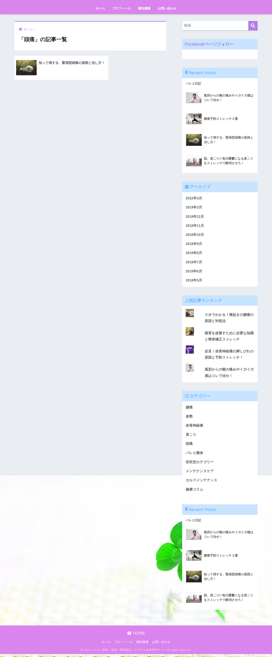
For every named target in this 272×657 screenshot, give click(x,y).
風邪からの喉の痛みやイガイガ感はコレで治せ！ (229, 374)
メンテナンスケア (200, 474)
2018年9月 (194, 244)
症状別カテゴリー (200, 464)
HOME (136, 636)
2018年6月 (194, 272)
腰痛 (189, 409)
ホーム (100, 8)
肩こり (191, 437)
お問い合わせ (167, 8)
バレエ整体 (194, 455)
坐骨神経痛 (194, 428)
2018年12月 (195, 217)
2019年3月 (194, 208)
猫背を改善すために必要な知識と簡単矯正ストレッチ (229, 337)
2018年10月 (195, 235)
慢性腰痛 (144, 8)
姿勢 (189, 418)
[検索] (253, 25)
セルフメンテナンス (201, 483)
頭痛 (189, 446)
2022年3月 (194, 198)
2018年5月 (194, 281)
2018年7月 (194, 263)
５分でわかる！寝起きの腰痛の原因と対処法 (229, 319)
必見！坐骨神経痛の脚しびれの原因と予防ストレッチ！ (229, 356)
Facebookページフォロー (209, 44)
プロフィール (121, 8)
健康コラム (194, 492)
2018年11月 (195, 226)
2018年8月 (194, 254)
